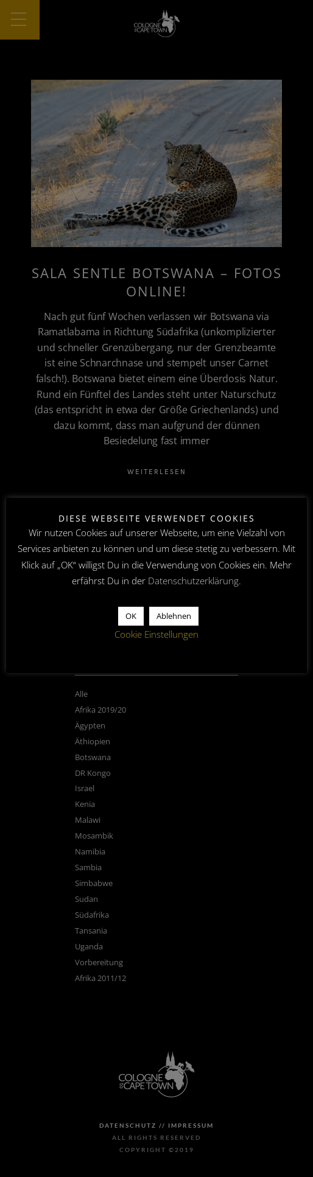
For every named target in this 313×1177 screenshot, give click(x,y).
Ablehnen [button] (173, 615)
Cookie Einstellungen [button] (156, 634)
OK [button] (130, 615)
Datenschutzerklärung (193, 581)
